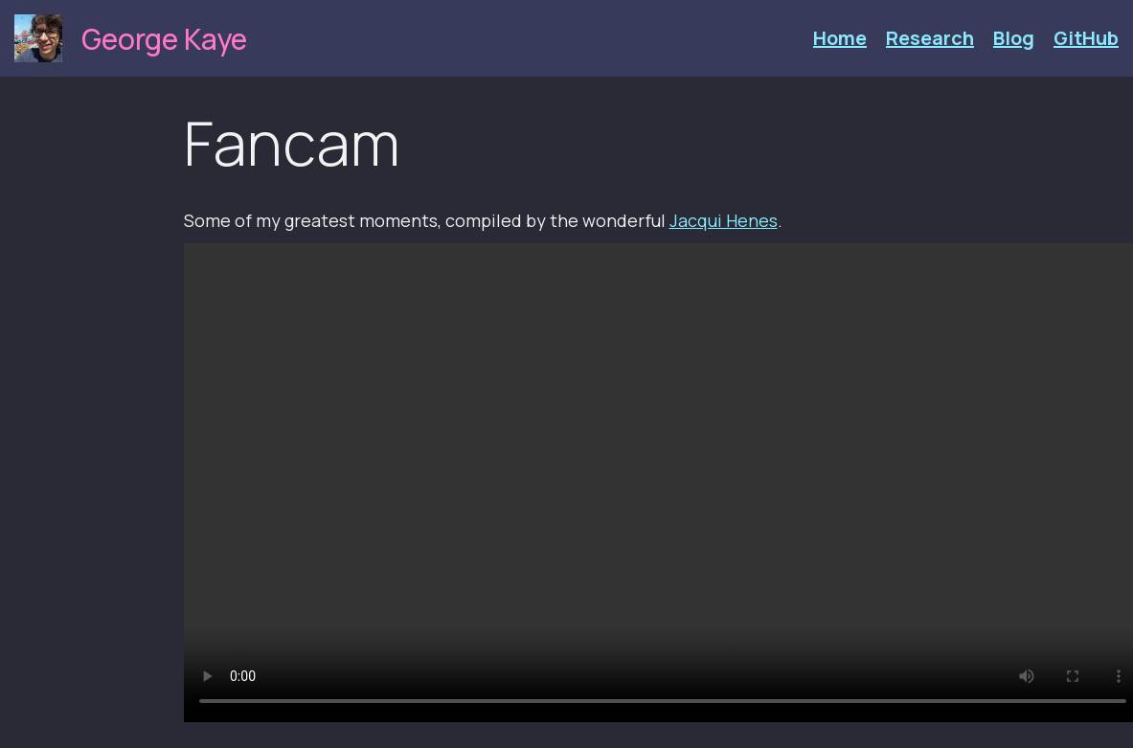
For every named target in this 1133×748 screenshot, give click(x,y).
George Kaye (164, 38)
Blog (1013, 38)
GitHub (1086, 38)
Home (840, 38)
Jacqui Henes (723, 220)
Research (930, 38)
